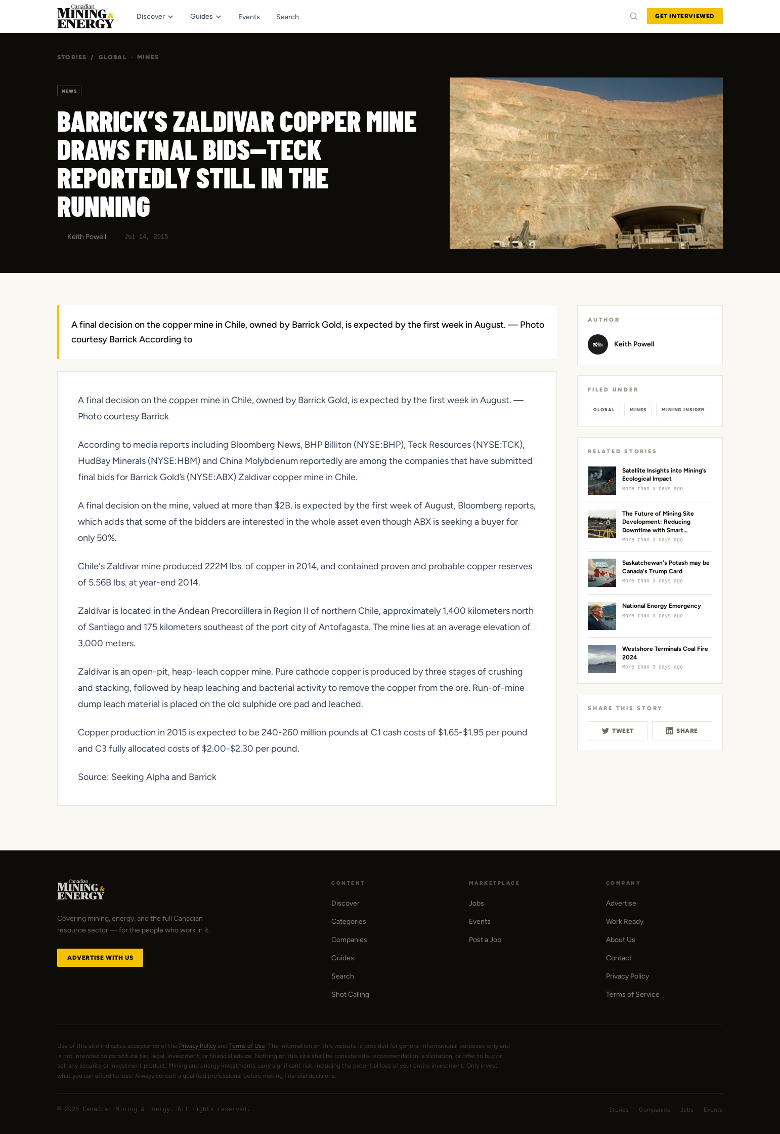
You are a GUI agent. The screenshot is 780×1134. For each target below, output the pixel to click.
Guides (342, 958)
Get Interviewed (685, 16)
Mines (148, 57)
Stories (71, 57)
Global (113, 57)
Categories (348, 921)
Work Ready (624, 921)
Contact (619, 958)
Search (342, 976)
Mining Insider (683, 409)
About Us (620, 939)
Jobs (476, 903)
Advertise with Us (100, 957)
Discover (345, 903)
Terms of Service (633, 994)
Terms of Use (247, 1045)
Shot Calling (350, 994)
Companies (349, 939)
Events (480, 921)
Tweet (618, 730)
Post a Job (485, 939)
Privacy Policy (627, 976)
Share (682, 730)
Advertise (621, 903)
